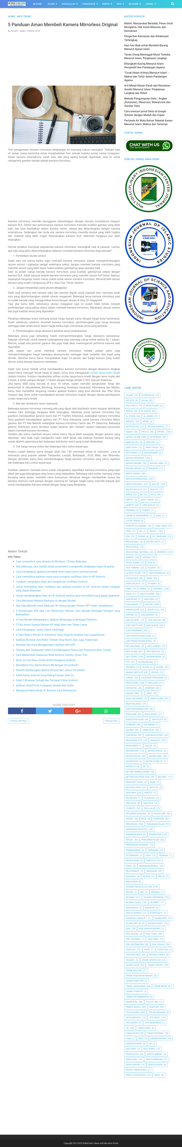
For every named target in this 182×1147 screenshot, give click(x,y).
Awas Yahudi (152, 447)
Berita (106, 4)
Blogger (133, 4)
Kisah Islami (156, 698)
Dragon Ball (132, 542)
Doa (128, 536)
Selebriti (154, 902)
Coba (158, 515)
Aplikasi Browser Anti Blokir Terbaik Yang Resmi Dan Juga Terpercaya (57, 646)
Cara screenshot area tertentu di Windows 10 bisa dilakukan (51, 568)
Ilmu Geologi (154, 620)
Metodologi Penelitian (138, 777)
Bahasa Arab (151, 453)
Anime (145, 421)
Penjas (129, 840)
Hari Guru (149, 599)
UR (150, 1044)
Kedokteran (132, 683)
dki (140, 531)
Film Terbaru (132, 568)
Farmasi (130, 557)
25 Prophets (147, 395)
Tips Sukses (132, 1023)
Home (37, 4)
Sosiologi (131, 949)
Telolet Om (152, 1002)
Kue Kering (149, 725)
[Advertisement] (64, 66)
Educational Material (137, 552)
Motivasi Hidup (133, 787)
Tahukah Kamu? (157, 955)
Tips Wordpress (153, 1023)
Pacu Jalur (149, 808)
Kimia (149, 693)
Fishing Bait (132, 578)
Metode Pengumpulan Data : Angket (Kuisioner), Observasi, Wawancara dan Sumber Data (147, 102)
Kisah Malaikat (134, 704)
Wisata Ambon (154, 1054)
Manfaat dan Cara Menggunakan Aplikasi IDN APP (45, 652)
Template (154, 1007)
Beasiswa (153, 468)
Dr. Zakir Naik (159, 536)
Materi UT (131, 766)
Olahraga (149, 798)
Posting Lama (111, 728)
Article (145, 432)
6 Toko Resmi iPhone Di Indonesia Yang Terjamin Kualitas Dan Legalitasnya (60, 641)
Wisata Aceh (132, 1054)
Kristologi (157, 719)
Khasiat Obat (132, 693)
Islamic (160, 667)
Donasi (141, 536)
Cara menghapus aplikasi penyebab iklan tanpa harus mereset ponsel (57, 578)
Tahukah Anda (133, 955)
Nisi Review (131, 798)
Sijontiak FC (156, 913)
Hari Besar (131, 599)
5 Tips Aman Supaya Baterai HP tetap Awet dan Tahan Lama (51, 631)
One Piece (148, 803)
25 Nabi (129, 395)
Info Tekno (131, 657)
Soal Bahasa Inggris (149, 928)
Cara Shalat (148, 505)
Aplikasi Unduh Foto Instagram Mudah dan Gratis (45, 692)
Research (131, 876)
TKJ (127, 1028)
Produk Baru (132, 860)
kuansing (131, 725)
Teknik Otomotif (134, 991)
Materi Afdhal (155, 751)
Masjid (148, 746)
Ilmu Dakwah (147, 615)
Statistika (162, 949)
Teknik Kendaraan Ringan (139, 976)
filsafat (152, 568)
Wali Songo (149, 1049)
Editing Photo (153, 542)
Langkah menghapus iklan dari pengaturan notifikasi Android (51, 588)
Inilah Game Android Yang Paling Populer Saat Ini (45, 682)
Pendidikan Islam (155, 824)
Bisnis (129, 494)
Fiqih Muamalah (157, 573)
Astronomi (155, 437)
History (149, 604)
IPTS (128, 662)
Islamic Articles (134, 672)
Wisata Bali (132, 1059)
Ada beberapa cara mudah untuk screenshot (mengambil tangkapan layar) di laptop (65, 573)
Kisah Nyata (151, 714)
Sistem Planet (155, 923)
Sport (147, 949)
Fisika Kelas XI (133, 583)
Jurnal (149, 4)
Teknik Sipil (132, 1002)
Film (150, 562)
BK (141, 494)
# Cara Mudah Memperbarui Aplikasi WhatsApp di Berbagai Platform (56, 626)
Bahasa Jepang (134, 468)
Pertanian (153, 850)
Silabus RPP (161, 918)
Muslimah (131, 792)
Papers (129, 819)
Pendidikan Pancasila (137, 829)
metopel (162, 777)
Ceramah (130, 510)
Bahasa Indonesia (135, 458)
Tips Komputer (133, 1017)
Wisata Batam (133, 1065)
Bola (153, 494)
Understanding (134, 1044)
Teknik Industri (134, 970)
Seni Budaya (132, 908)
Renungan (151, 871)
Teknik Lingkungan (136, 986)
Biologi (155, 484)
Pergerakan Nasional (137, 845)
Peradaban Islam (150, 840)
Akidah (129, 411)
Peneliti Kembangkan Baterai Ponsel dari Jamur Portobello (50, 677)
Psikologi (151, 860)
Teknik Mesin (160, 986)
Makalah (155, 740)
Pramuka (163, 855)
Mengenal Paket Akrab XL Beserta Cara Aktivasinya (46, 697)
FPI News (152, 583)
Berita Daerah (133, 473)
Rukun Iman (132, 881)
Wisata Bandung (154, 1059)
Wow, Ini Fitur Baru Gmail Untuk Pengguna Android (45, 667)
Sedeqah (155, 892)
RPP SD (161, 876)
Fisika (149, 578)
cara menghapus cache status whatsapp (40, 636)
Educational (132, 547)
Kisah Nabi (131, 714)
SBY (142, 892)
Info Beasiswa (133, 646)
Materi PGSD (132, 761)
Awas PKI (150, 442)
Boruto (129, 500)
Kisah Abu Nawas (134, 698)
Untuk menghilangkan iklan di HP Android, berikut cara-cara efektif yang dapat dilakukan (68, 602)
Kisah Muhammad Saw (137, 709)
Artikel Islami (133, 437)
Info (119, 4)
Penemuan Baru (134, 834)
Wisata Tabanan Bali (136, 1070)
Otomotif (131, 808)
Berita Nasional (134, 484)
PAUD (143, 819)
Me (144, 766)
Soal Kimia (153, 939)
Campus (130, 505)
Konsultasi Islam (135, 719)
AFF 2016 (130, 400)
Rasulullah (68, 4)
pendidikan (131, 824)
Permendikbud (133, 850)
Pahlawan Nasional (136, 813)
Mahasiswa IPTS (134, 740)
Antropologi (132, 426)
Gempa (143, 589)
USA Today (131, 1049)
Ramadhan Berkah (148, 866)
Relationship (132, 871)
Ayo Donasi (131, 453)
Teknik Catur (132, 965)
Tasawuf (130, 960)
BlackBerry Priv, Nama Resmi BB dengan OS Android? (47, 672)
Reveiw (146, 876)
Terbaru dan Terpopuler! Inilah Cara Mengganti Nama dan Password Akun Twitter (63, 657)
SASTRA (129, 892)
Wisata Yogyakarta (136, 1075)
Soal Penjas (158, 944)
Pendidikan (88, 4)
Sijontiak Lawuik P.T (136, 918)
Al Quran (130, 416)
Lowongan (131, 735)
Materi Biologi (133, 756)
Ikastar (130, 615)
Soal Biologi (132, 934)
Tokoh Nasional (155, 1033)
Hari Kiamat (132, 604)
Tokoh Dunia (144, 1028)
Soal (128, 928)
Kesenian (150, 688)
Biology (154, 489)
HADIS (129, 594)
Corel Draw (161, 526)
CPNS (128, 531)
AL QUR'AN (146, 411)
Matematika (132, 751)
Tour (128, 1038)
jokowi (154, 672)
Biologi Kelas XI (134, 489)
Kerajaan (153, 683)
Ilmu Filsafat (132, 620)
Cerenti (146, 510)
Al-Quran (148, 416)
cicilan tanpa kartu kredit (105, 379)
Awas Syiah (131, 447)
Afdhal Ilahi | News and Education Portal (100, 1143)
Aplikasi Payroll (156, 426)
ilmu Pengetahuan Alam (138, 636)
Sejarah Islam (133, 902)
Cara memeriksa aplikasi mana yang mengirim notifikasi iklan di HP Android (60, 583)
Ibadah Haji (153, 610)
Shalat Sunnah (134, 913)
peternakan (132, 855)
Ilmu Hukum (152, 625)
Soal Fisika (151, 934)
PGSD (148, 855)
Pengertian (155, 834)
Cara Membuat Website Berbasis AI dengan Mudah (46, 607)
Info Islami (131, 651)
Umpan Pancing (158, 1038)
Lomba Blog (148, 730)
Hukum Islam (132, 610)
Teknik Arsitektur (151, 960)
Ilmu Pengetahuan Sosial (139, 641)
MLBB (152, 782)
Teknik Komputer (135, 981)
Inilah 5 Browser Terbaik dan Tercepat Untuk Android (47, 687)
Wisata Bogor (155, 1065)
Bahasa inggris (134, 463)
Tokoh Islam (132, 1033)
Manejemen (132, 746)
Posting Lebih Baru (18, 728)
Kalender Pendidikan (152, 678)
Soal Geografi (133, 939)
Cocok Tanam (133, 521)
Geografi (158, 589)
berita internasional (137, 479)
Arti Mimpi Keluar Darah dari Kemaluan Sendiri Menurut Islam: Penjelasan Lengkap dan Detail (147, 89)
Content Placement (136, 526)
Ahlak (144, 400)
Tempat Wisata (133, 1007)
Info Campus (153, 646)
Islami (51, 4)
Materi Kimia (155, 756)
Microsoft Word (134, 782)
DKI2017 (153, 531)
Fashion (146, 557)
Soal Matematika (135, 944)
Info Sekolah (153, 651)
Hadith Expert (147, 594)
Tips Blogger (132, 1012)
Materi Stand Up (154, 761)
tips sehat (154, 1017)
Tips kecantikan (157, 1012)
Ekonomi (161, 552)
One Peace (131, 803)
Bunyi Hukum (147, 500)
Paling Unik (160, 813)
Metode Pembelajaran (137, 772)
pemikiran (158, 819)
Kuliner (130, 730)
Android (130, 421)
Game (128, 589)
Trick (140, 1038)
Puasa (129, 866)
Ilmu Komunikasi (134, 630)
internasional (154, 657)
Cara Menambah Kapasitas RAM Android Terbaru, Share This (51, 662)
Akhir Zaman (152, 405)
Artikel (161, 432)
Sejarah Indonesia (153, 897)
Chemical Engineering (137, 515)
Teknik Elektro (155, 965)
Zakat (157, 1075)
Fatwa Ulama (132, 562)
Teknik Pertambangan (137, 997)
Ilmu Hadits (132, 625)
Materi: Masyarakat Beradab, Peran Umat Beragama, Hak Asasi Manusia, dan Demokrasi (148, 27)
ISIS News (130, 667)
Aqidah (129, 432)
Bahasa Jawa (157, 463)
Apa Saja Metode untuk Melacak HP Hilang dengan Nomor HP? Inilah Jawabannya (64, 612)
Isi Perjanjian (145, 662)
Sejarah (130, 897)
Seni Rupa (150, 908)
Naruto (148, 792)
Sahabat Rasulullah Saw (139, 887)
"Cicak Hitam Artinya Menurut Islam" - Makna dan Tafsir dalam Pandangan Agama (146, 76)
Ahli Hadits (132, 405)
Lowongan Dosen (154, 735)
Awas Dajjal (132, 442)
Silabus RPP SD (133, 923)
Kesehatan (131, 688)
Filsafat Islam (133, 573)
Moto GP (153, 787)
